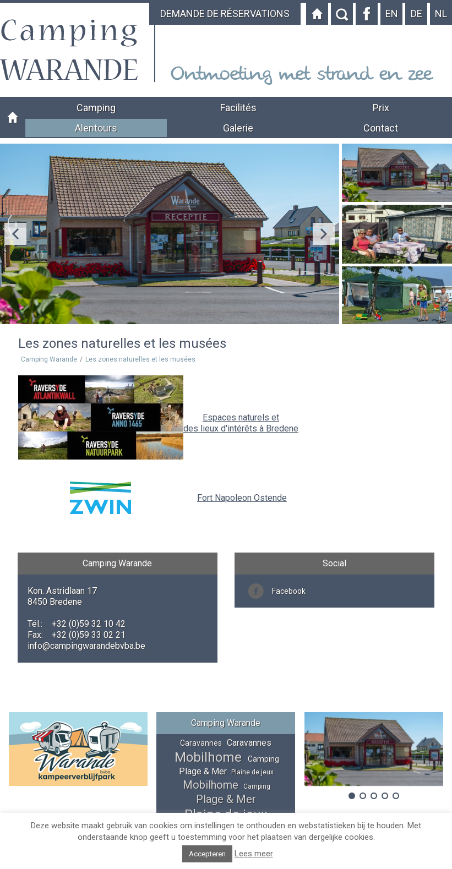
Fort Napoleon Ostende (242, 498)
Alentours (96, 128)
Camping (96, 107)
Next (324, 234)
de (416, 13)
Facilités (238, 107)
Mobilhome (208, 757)
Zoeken (342, 14)
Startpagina (317, 14)
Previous (15, 234)
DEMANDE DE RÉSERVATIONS (225, 13)
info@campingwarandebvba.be (86, 646)
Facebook (367, 14)
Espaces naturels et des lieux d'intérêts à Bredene (240, 423)
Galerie (238, 128)
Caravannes (201, 743)
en (391, 13)
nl (441, 13)
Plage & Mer (203, 771)
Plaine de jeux (252, 772)
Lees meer (254, 854)
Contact (380, 128)
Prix (381, 107)
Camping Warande (12, 117)
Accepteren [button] (207, 854)
